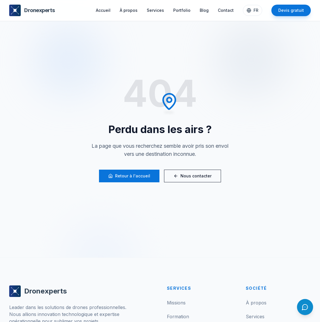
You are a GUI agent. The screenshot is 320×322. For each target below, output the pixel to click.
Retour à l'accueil (129, 175)
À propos (129, 10)
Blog (204, 10)
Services (155, 10)
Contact (226, 10)
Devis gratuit (291, 10)
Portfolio (182, 10)
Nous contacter (193, 175)
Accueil (103, 10)
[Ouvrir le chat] (305, 307)
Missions (176, 303)
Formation (178, 316)
